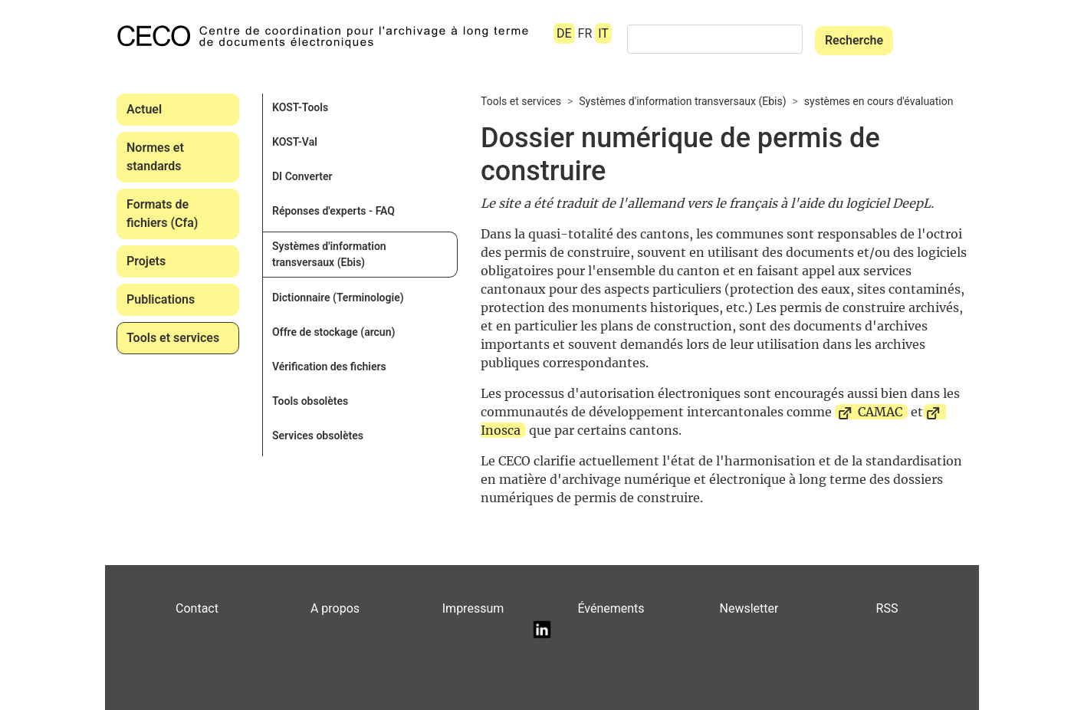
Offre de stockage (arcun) (333, 332)
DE (564, 33)
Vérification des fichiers (329, 366)
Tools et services (172, 337)
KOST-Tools (300, 107)
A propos (335, 608)
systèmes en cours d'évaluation (879, 101)
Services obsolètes (317, 435)
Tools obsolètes (310, 401)
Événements (610, 608)
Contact (197, 608)
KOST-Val (294, 142)
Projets (146, 261)
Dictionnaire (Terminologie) (338, 297)
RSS (887, 608)
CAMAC (880, 411)
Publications (160, 299)
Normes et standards (155, 156)
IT (603, 33)
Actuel (144, 109)
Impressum (473, 608)
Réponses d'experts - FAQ (333, 211)
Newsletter (749, 608)
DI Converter (302, 176)
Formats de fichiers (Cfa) (162, 213)
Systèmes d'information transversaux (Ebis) (329, 254)
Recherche (854, 40)
